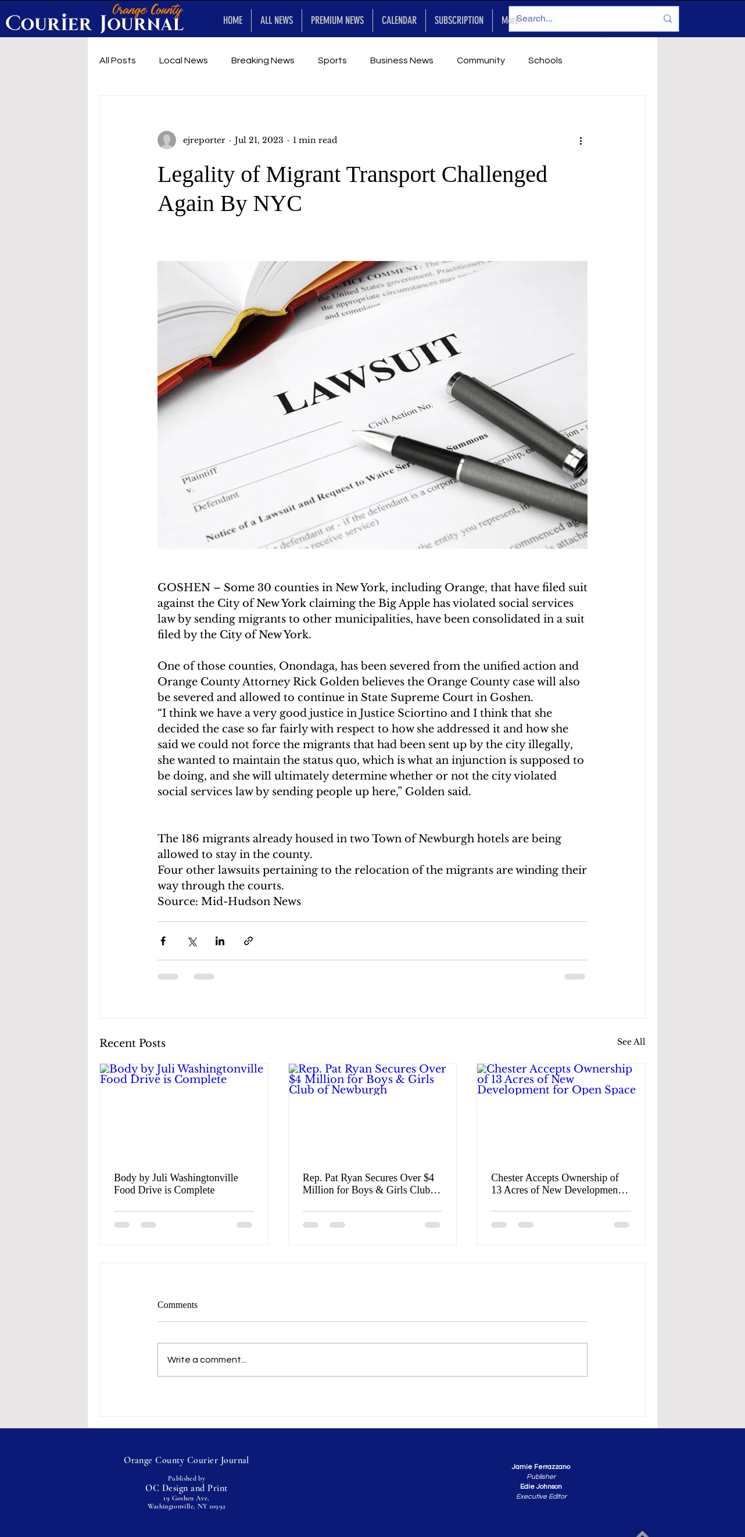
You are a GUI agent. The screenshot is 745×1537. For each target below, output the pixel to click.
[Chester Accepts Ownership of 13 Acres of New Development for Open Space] (561, 1111)
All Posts (117, 60)
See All (631, 1041)
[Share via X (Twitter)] (191, 940)
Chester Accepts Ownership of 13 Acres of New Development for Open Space (556, 1184)
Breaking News (263, 60)
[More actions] (581, 140)
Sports (332, 60)
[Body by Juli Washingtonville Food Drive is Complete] (184, 1111)
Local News (183, 60)
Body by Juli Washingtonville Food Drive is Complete (176, 1184)
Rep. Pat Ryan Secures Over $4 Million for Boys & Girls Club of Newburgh (372, 1184)
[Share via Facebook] (163, 940)
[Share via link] (248, 940)
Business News (402, 60)
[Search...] (577, 18)
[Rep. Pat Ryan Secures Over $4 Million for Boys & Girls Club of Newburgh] (373, 1111)
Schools (545, 60)
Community (481, 60)
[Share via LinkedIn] (219, 940)
